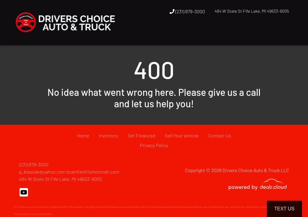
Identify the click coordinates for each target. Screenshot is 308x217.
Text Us (284, 208)
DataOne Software (106, 207)
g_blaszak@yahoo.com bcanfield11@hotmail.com (69, 172)
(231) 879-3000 (187, 11)
